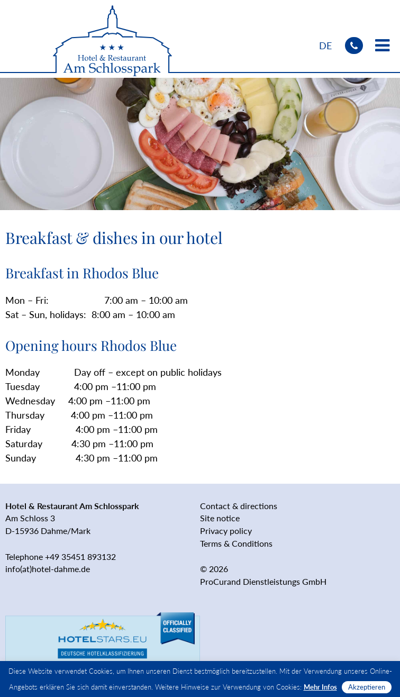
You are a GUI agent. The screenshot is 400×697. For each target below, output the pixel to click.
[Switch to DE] (325, 45)
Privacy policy (226, 531)
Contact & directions (238, 506)
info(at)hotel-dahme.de (47, 569)
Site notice (220, 518)
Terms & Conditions (236, 543)
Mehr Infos (320, 687)
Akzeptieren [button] (366, 687)
